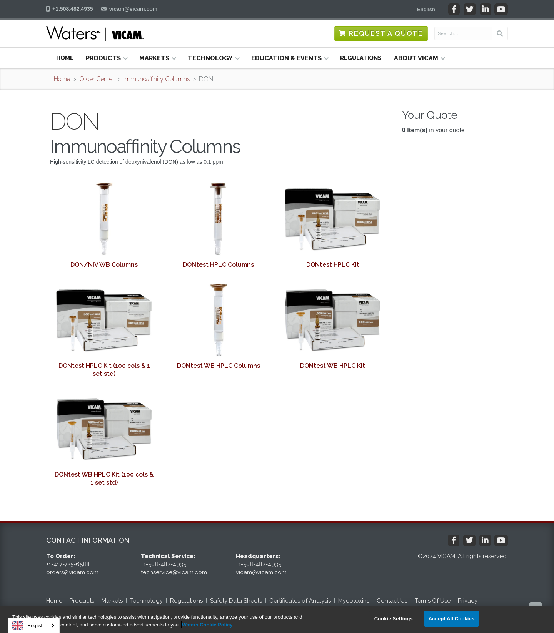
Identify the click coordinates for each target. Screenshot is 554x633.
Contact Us (392, 600)
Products (82, 600)
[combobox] (34, 625)
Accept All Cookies (452, 618)
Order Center (96, 79)
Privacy (467, 600)
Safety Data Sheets (236, 600)
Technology (146, 600)
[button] (426, 9)
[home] (95, 33)
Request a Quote (386, 33)
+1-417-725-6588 (68, 564)
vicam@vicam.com (133, 9)
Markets (112, 600)
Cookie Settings (393, 618)
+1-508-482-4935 (163, 564)
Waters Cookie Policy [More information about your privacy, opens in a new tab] (207, 625)
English (28, 625)
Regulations (361, 58)
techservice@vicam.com (174, 572)
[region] (277, 619)
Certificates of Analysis (300, 600)
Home (64, 58)
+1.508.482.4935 (72, 9)
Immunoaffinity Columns (156, 79)
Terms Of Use (433, 600)
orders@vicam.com (72, 572)
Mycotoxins (353, 600)
